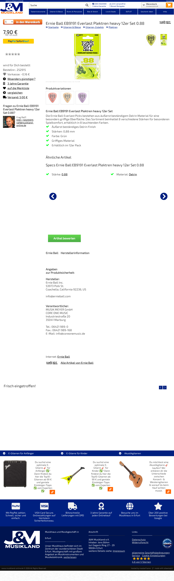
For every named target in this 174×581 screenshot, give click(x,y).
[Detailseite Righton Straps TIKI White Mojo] (87, 415)
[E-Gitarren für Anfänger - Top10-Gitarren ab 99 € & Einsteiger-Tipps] (52, 492)
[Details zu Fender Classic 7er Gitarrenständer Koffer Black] (93, 196)
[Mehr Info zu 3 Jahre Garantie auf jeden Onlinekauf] (101, 512)
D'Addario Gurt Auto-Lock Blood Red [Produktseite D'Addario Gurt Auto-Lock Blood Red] (61, 220)
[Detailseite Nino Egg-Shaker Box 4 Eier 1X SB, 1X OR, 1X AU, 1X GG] (30, 415)
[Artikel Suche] (56, 5)
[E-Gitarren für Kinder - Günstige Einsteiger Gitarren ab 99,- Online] (110, 489)
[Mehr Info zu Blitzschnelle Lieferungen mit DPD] (72, 512)
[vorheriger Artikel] (53, 196)
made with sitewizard (164, 568)
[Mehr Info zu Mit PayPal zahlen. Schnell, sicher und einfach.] (15, 513)
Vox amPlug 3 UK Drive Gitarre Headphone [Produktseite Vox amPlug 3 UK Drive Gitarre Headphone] (124, 220)
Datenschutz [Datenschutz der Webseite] (139, 539)
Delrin (133, 174)
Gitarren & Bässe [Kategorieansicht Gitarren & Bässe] (56, 12)
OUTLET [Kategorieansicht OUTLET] (129, 12)
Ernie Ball (63, 356)
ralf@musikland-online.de (25, 124)
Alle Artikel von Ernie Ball (77, 362)
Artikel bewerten (64, 238)
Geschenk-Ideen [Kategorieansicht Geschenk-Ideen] (147, 12)
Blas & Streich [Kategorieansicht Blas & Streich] (92, 12)
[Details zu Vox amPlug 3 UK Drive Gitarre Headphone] (124, 196)
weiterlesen (70, 557)
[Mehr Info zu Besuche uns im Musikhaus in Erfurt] (129, 512)
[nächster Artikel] (164, 196)
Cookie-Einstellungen (153, 555)
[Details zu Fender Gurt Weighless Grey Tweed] (156, 196)
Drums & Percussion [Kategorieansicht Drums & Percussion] (74, 12)
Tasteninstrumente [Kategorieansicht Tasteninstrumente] (38, 12)
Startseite (53, 27)
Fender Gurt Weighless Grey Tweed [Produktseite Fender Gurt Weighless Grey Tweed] (156, 220)
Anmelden (169, 1)
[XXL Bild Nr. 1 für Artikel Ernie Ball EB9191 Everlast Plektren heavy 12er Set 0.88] (164, 40)
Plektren (113, 27)
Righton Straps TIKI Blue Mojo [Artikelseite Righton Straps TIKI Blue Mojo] (144, 436)
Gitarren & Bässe (72, 27)
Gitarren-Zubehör (95, 27)
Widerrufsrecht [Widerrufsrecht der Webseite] (140, 542)
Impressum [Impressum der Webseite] (119, 550)
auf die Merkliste (16, 88)
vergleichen (13, 92)
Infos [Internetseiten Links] (165, 12)
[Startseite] (14, 9)
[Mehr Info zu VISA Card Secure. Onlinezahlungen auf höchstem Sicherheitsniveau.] (44, 514)
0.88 (65, 174)
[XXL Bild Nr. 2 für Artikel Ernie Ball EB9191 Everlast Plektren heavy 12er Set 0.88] (151, 40)
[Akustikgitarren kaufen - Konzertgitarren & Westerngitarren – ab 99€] (168, 491)
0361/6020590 (99, 4)
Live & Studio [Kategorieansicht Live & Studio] (111, 12)
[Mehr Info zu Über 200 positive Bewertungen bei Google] (158, 513)
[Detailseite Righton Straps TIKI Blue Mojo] (144, 415)
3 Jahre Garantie (15, 83)
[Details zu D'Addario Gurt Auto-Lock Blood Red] (61, 196)
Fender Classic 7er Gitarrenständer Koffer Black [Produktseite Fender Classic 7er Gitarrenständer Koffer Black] (93, 220)
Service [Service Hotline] (136, 555)
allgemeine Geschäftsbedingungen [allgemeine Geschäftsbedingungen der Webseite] (151, 552)
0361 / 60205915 (24, 120)
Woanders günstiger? (19, 79)
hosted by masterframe (141, 568)
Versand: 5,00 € (15, 97)
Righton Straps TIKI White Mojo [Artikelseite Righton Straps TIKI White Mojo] (87, 436)
